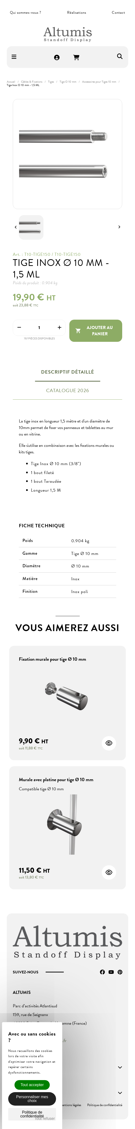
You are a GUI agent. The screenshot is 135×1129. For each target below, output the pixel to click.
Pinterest (120, 972)
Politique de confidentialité (104, 1105)
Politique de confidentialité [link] (32, 1114)
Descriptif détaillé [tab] (67, 372)
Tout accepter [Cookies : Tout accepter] (32, 1085)
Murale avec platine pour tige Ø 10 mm (56, 779)
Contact (118, 12)
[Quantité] (39, 327)
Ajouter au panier (94, 330)
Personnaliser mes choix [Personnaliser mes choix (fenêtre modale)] (32, 1099)
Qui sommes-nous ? (25, 12)
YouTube (111, 972)
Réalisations (76, 12)
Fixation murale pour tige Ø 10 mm (52, 659)
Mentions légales (70, 1105)
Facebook (102, 972)
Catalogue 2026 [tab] (67, 390)
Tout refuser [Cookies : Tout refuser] (45, 1118)
